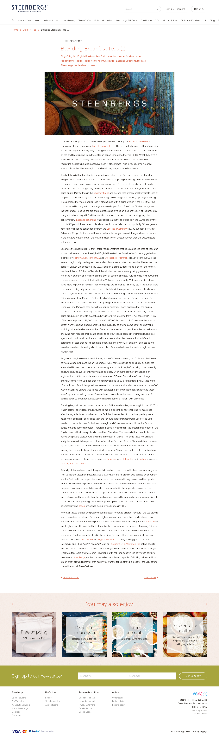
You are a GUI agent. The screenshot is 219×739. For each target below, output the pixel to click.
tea (75, 65)
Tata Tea (111, 459)
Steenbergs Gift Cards (126, 20)
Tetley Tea (128, 459)
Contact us (16, 715)
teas (93, 65)
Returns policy (118, 705)
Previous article (71, 577)
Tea (34, 30)
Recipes (49, 698)
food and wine (133, 56)
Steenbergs (67, 65)
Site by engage (200, 731)
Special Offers (24, 20)
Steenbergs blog (52, 701)
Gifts (157, 20)
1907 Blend (87, 539)
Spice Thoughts (19, 698)
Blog (212, 20)
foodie (79, 61)
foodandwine (68, 61)
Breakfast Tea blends (139, 141)
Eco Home (146, 20)
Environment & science (113, 56)
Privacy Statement (87, 705)
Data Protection (85, 708)
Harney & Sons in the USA (86, 258)
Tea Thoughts (18, 701)
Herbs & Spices (50, 20)
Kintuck (111, 61)
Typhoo (142, 459)
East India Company (117, 228)
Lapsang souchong (86, 220)
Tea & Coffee (84, 20)
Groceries (107, 20)
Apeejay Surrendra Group (73, 463)
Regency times (101, 193)
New (37, 20)
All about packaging (21, 705)
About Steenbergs (20, 708)
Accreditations (51, 705)
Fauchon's (125, 544)
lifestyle (141, 61)
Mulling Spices (170, 20)
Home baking (68, 20)
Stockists (16, 712)
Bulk (96, 20)
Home (15, 30)
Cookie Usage (85, 712)
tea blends (84, 65)
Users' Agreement (87, 701)
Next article (150, 577)
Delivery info (118, 701)
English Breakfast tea (88, 56)
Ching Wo (71, 56)
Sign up (193, 676)
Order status (117, 698)
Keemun (102, 61)
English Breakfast (106, 539)
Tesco (82, 506)
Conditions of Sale (87, 698)
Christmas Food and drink (193, 20)
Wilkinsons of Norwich (116, 258)
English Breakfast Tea (103, 146)
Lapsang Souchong (126, 61)
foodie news (90, 61)
